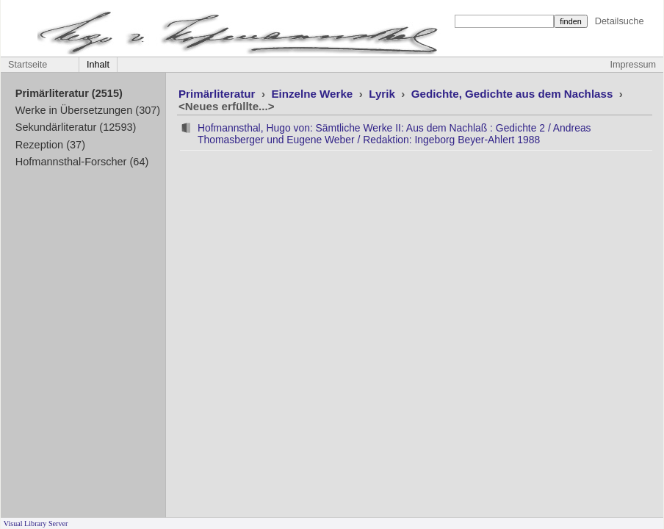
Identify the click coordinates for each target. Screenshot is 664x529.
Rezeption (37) (50, 145)
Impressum (633, 65)
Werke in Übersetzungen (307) (87, 110)
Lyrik (383, 93)
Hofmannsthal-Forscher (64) (82, 162)
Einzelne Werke (313, 93)
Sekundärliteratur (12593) (76, 127)
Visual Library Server (36, 523)
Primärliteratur (218, 93)
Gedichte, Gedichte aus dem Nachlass (513, 93)
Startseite (27, 65)
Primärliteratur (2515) (69, 93)
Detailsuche (619, 20)
